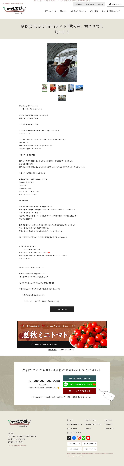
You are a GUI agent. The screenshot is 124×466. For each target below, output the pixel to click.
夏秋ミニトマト (50, 11)
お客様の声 (78, 4)
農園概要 (100, 4)
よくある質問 (90, 4)
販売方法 (63, 11)
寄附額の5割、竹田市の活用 (29, 179)
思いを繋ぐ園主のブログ (111, 11)
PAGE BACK (62, 309)
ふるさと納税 (74, 449)
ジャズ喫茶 (73, 444)
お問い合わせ (110, 428)
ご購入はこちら (117, 4)
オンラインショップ (74, 432)
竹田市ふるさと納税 (27, 155)
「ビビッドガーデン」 (34, 216)
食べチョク (24, 200)
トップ (70, 420)
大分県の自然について (78, 11)
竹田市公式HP (88, 444)
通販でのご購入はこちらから (79, 378)
